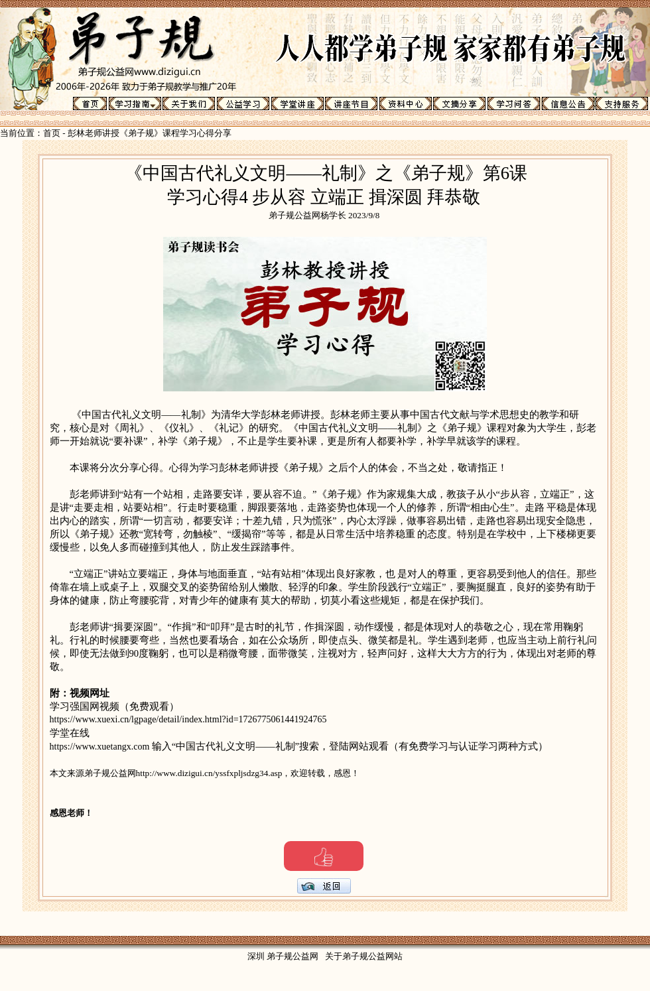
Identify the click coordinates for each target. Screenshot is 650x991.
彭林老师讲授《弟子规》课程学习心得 (141, 133)
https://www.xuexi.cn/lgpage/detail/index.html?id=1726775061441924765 (188, 719)
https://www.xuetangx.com (101, 747)
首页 (51, 133)
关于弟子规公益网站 (364, 956)
